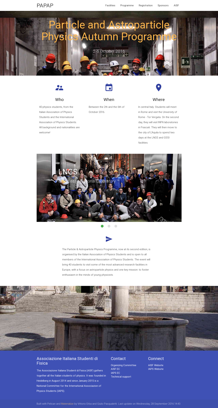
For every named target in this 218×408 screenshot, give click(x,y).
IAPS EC (115, 372)
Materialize (67, 403)
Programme (127, 5)
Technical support (121, 376)
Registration (146, 5)
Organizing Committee (123, 365)
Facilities (110, 5)
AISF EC (115, 369)
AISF (176, 5)
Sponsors (163, 5)
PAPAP (45, 5)
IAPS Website (156, 369)
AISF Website (155, 365)
